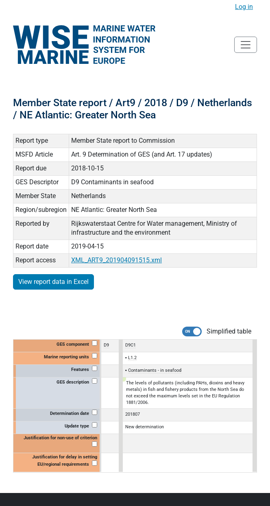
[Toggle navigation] (245, 45)
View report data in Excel (53, 282)
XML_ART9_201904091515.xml (116, 260)
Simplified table (229, 331)
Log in (244, 7)
